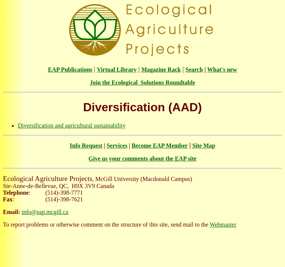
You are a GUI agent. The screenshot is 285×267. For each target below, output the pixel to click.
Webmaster (223, 224)
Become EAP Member (160, 145)
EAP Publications (70, 69)
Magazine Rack (161, 69)
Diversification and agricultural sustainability (71, 125)
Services (117, 145)
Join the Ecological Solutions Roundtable (142, 82)
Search (194, 69)
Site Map (203, 145)
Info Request (86, 145)
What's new (222, 69)
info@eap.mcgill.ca (45, 212)
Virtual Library (117, 69)
